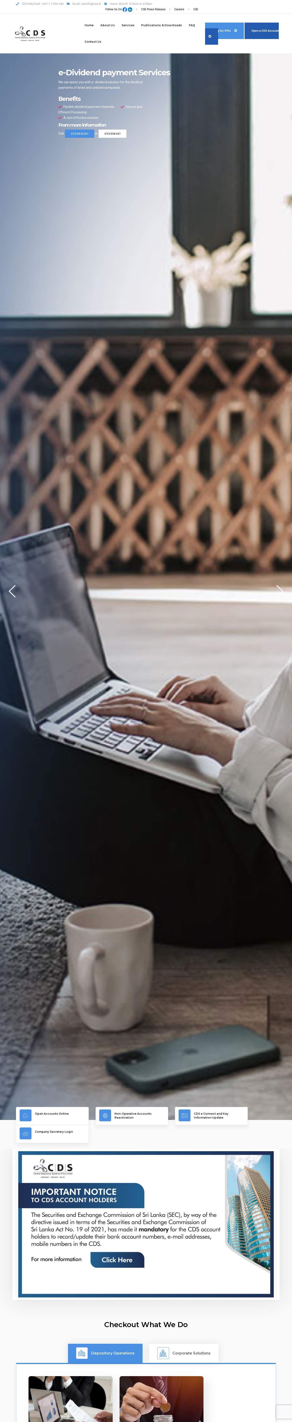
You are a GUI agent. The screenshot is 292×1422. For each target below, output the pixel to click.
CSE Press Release (237, 3)
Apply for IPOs (214, 22)
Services (102, 17)
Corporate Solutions (184, 1324)
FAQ (166, 17)
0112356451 (112, 123)
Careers (260, 3)
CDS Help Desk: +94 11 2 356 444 (39, 3)
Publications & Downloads (136, 17)
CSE (273, 3)
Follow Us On (201, 3)
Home (63, 17)
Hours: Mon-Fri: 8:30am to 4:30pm (128, 3)
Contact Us (67, 33)
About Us (82, 17)
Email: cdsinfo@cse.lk (84, 3)
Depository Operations (105, 1324)
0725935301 (79, 123)
